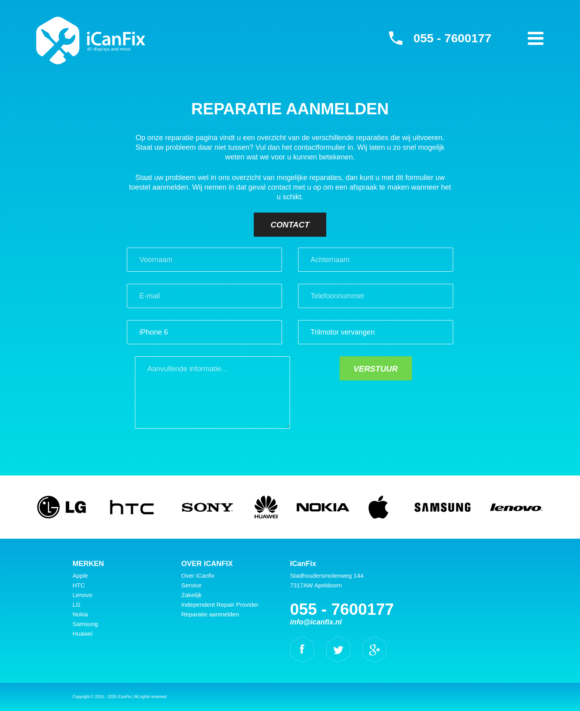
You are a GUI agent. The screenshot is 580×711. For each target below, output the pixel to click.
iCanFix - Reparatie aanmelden (90, 40)
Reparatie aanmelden (210, 614)
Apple (80, 575)
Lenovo (82, 594)
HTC (78, 585)
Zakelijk (191, 594)
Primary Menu (536, 38)
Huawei (82, 633)
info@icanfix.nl (316, 622)
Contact (290, 224)
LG (76, 604)
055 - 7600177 (452, 38)
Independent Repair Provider (220, 604)
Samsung (85, 623)
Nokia (80, 614)
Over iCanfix (198, 575)
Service (191, 585)
